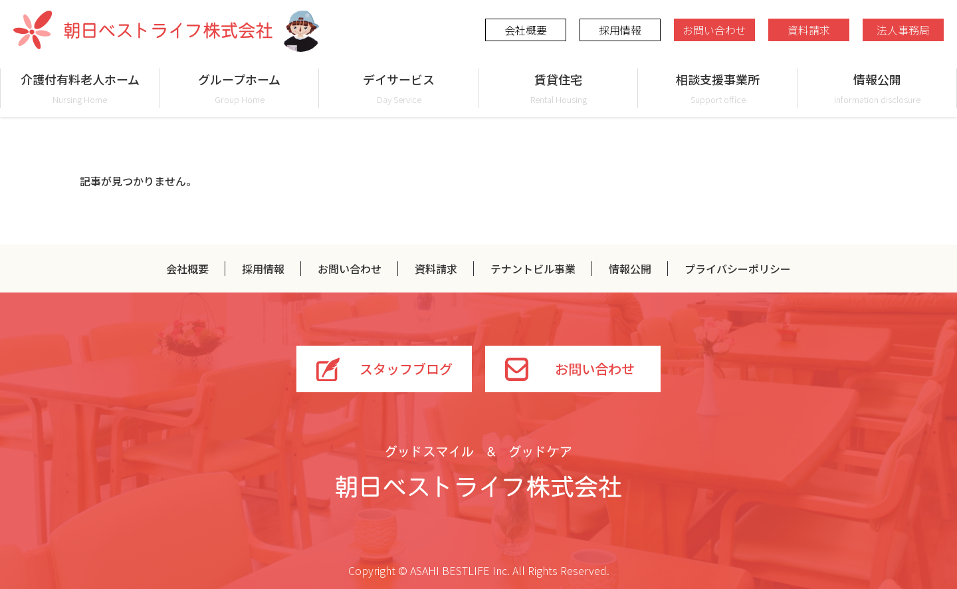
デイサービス (398, 88)
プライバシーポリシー (738, 269)
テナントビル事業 (533, 269)
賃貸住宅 (558, 88)
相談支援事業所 (718, 88)
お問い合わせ (714, 30)
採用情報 (620, 30)
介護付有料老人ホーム (80, 88)
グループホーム (239, 88)
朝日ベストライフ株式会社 (142, 30)
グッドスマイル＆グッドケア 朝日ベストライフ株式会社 (478, 472)
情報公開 (877, 88)
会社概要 (525, 30)
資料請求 (809, 30)
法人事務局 (903, 30)
